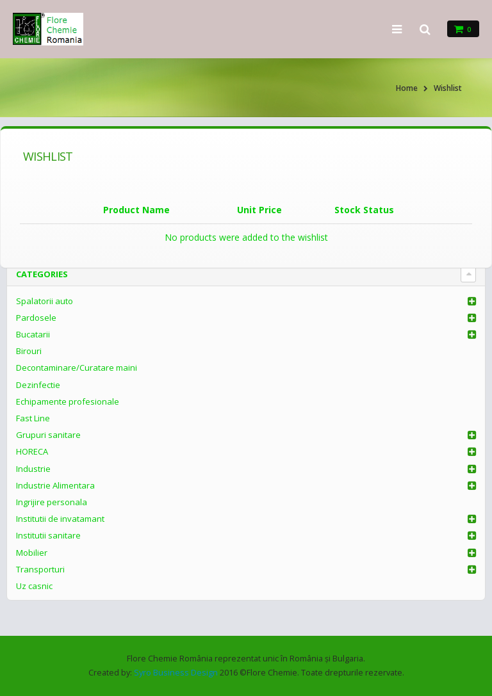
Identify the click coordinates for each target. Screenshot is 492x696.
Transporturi (40, 569)
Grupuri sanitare (48, 435)
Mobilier (31, 552)
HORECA (32, 451)
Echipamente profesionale (67, 401)
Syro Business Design (176, 672)
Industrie (33, 468)
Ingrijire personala (51, 502)
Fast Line (33, 418)
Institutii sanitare (48, 535)
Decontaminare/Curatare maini (76, 367)
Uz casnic (34, 586)
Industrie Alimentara (55, 485)
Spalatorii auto (44, 301)
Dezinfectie (38, 385)
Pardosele (36, 317)
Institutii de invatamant (60, 518)
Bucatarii (33, 334)
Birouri (29, 351)
